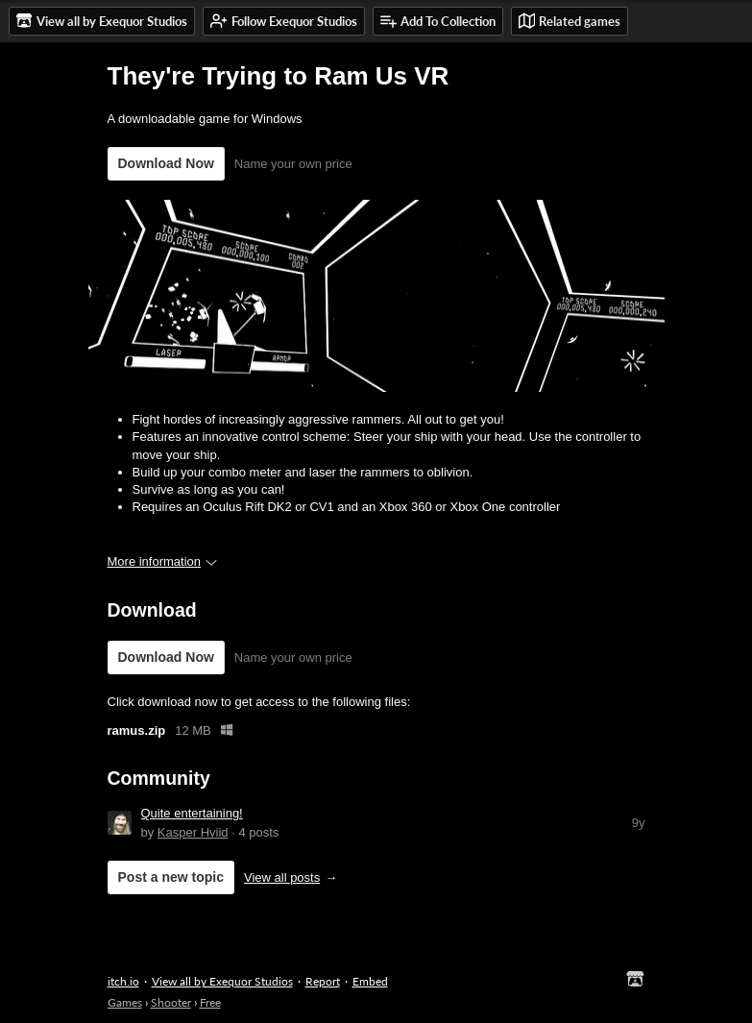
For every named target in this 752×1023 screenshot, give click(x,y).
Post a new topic (171, 877)
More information (163, 561)
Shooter (171, 1002)
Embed (370, 981)
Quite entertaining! (192, 813)
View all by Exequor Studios (222, 981)
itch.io (123, 981)
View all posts (282, 877)
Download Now (166, 163)
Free (210, 1002)
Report (322, 981)
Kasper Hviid (193, 832)
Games (125, 1002)
